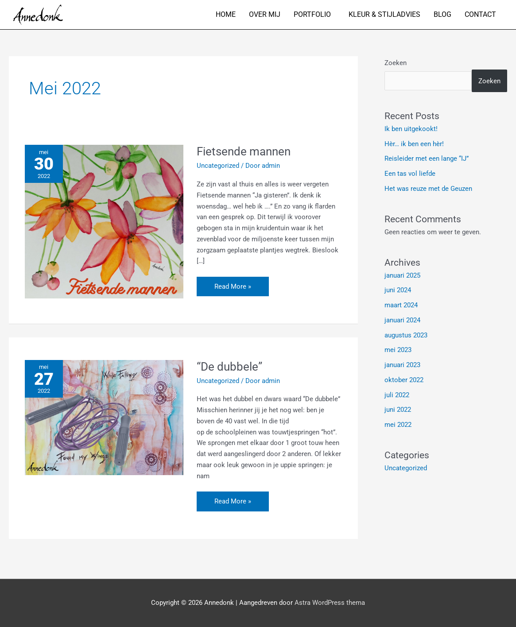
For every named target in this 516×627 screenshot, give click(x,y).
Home (226, 14)
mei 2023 (397, 350)
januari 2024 (402, 320)
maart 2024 (401, 305)
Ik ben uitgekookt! (411, 129)
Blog (442, 14)
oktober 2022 (403, 380)
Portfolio (312, 14)
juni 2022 (397, 410)
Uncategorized (218, 166)
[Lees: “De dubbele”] (104, 417)
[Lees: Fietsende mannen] (104, 221)
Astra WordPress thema (330, 603)
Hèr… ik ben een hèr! (414, 144)
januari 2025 (402, 275)
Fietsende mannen (244, 151)
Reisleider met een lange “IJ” (426, 159)
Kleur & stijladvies (384, 14)
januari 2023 (402, 365)
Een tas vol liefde (409, 174)
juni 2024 (397, 290)
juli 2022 (396, 395)
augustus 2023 (405, 335)
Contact (480, 14)
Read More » (232, 283)
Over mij (264, 14)
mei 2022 (397, 425)
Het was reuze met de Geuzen (428, 189)
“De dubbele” (229, 366)
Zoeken (395, 63)
